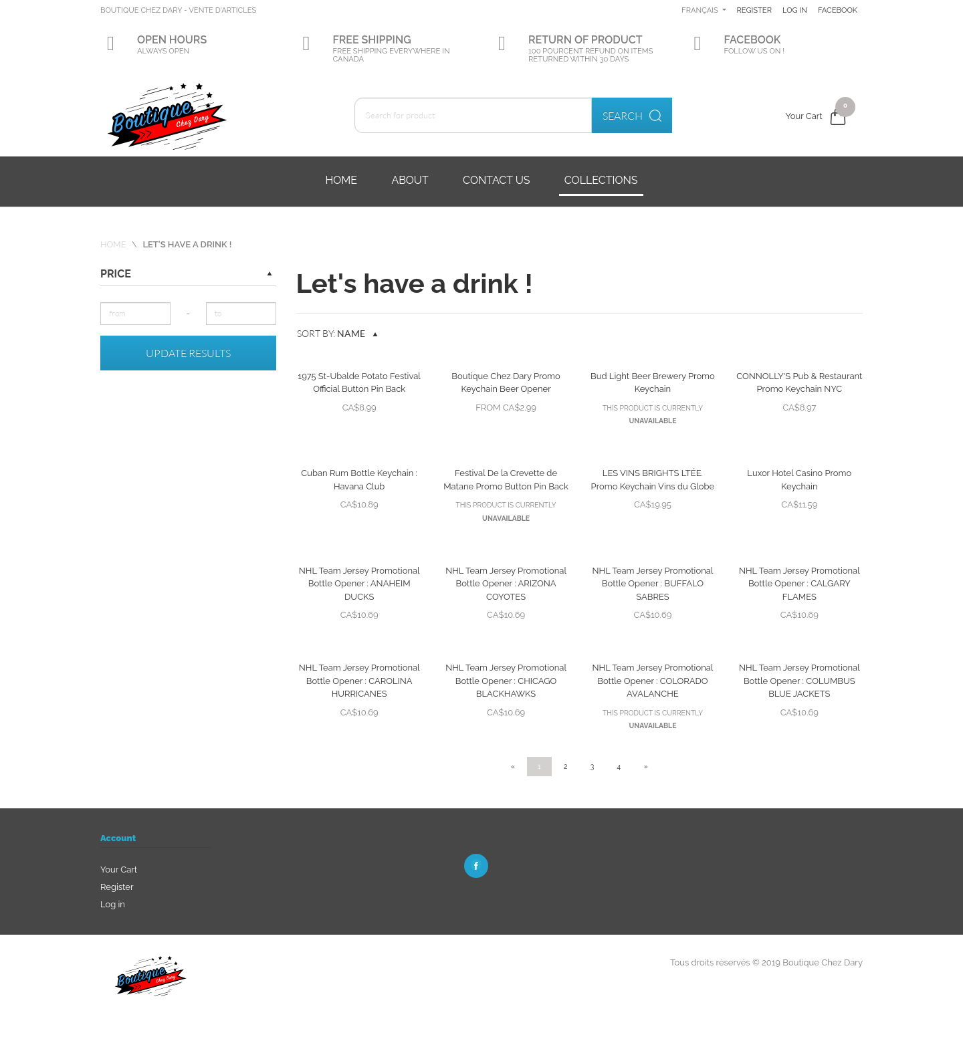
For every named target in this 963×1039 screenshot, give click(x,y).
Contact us (496, 180)
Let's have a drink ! (186, 244)
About (409, 180)
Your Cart (118, 869)
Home (341, 180)
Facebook (802, 50)
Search (632, 115)
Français (747, 10)
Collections (601, 180)
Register (801, 10)
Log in (845, 10)
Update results (188, 353)
